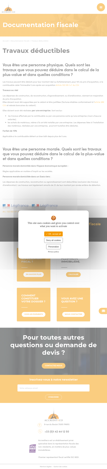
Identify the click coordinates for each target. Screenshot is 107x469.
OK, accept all (53, 234)
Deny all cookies (53, 240)
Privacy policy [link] (53, 252)
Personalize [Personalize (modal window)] (53, 247)
